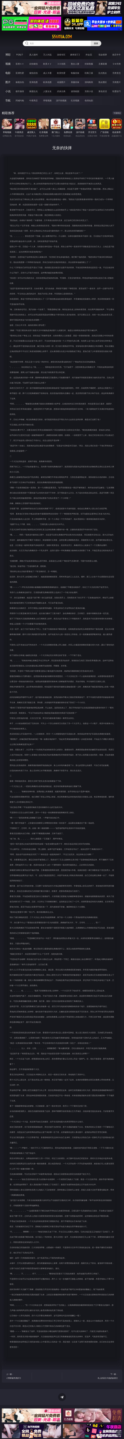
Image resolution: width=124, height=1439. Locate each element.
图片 (8, 82)
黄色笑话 (102, 91)
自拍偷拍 (33, 63)
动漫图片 (61, 82)
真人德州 (33, 54)
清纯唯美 (89, 82)
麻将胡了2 (75, 54)
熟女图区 (102, 82)
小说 (8, 91)
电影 (8, 73)
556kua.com (62, 36)
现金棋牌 (102, 54)
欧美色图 (47, 82)
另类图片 (116, 82)
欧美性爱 (61, 73)
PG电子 (19, 54)
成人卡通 (47, 73)
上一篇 (18, 1376)
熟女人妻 (75, 63)
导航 (8, 100)
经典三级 (89, 73)
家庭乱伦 (33, 91)
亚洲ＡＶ (20, 63)
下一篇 (105, 1376)
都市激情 (20, 91)
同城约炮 (20, 100)
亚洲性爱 (20, 73)
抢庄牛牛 (116, 54)
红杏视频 (75, 100)
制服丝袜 (75, 73)
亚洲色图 (33, 82)
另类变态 (116, 73)
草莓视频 (47, 100)
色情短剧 (89, 100)
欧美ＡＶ (47, 63)
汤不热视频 (61, 100)
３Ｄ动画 (61, 63)
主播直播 (102, 63)
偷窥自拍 (20, 82)
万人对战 (47, 54)
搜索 (96, 43)
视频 (8, 64)
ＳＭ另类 (116, 63)
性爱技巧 (116, 91)
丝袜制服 (89, 63)
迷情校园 (75, 91)
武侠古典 (61, 91)
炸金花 (89, 54)
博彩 (8, 54)
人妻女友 (47, 91)
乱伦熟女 (102, 73)
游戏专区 (61, 54)
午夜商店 (33, 100)
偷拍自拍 (33, 73)
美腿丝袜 (75, 82)
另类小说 (89, 91)
